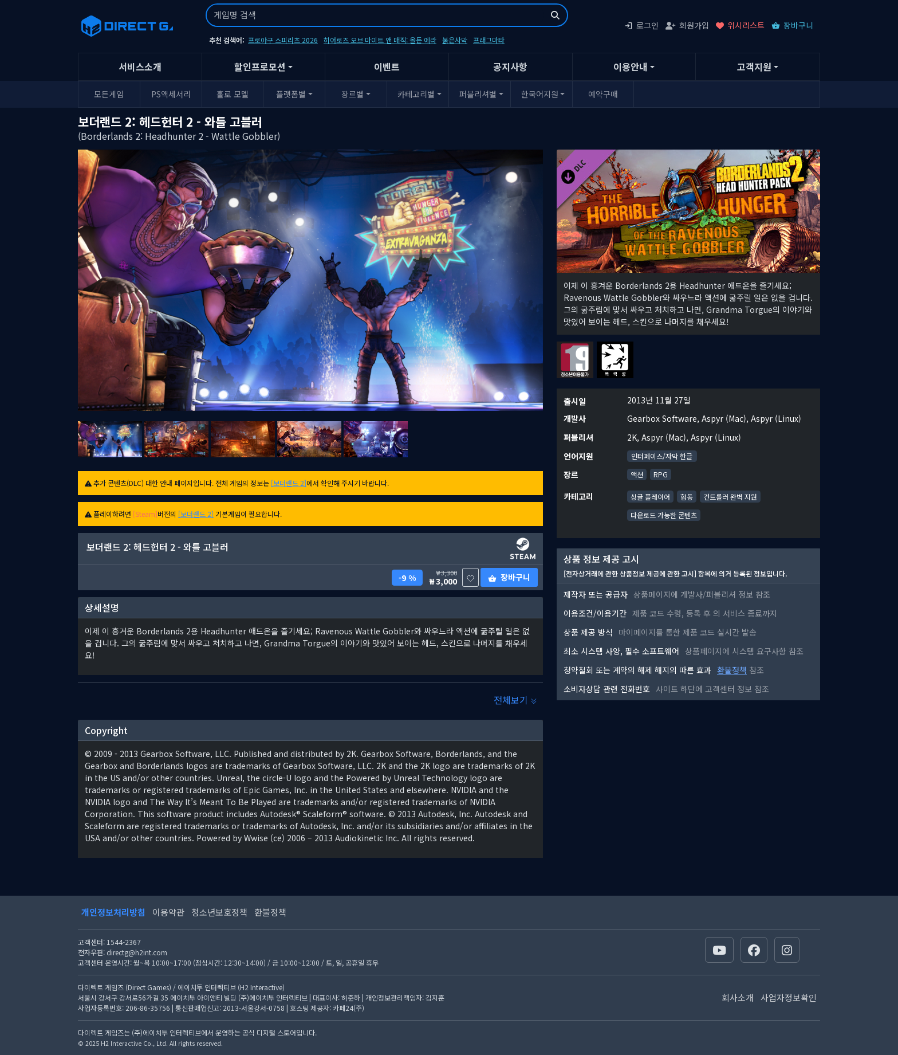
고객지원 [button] (754, 66)
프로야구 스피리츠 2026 (283, 40)
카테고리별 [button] (416, 94)
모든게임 (109, 94)
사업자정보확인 (789, 997)
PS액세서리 (171, 94)
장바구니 (792, 25)
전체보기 (515, 700)
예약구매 (603, 94)
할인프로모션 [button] (260, 66)
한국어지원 (539, 94)
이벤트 (387, 66)
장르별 (352, 94)
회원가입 (687, 25)
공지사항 (510, 66)
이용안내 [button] (630, 66)
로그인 (641, 25)
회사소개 (738, 997)
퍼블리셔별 (478, 94)
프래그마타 (489, 40)
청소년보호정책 (219, 912)
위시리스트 (740, 25)
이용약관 (168, 912)
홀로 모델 (232, 94)
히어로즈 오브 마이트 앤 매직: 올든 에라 (380, 40)
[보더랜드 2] (288, 483)
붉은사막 (454, 40)
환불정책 (732, 670)
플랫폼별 (291, 94)
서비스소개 (140, 66)
